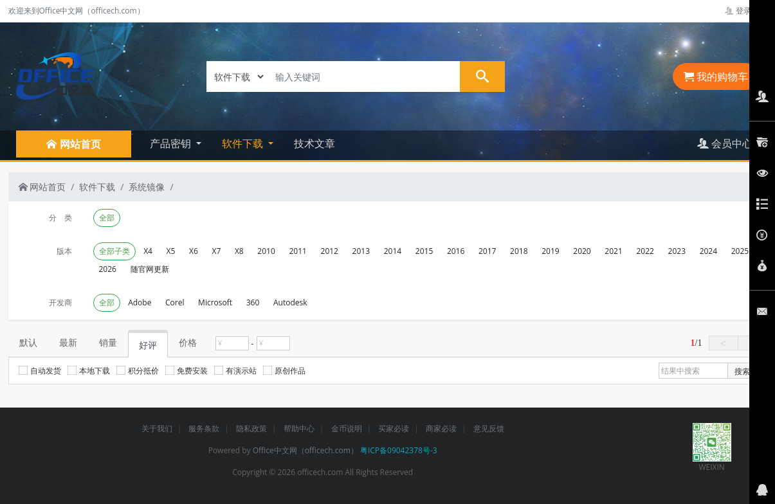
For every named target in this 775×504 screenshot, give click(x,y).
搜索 (742, 371)
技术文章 (314, 143)
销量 (108, 342)
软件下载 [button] (244, 143)
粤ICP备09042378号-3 (398, 450)
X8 (239, 251)
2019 (550, 251)
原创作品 (284, 370)
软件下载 (97, 187)
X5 (171, 251)
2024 (708, 251)
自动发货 (40, 370)
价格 (188, 342)
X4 (147, 251)
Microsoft (215, 302)
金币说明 (346, 428)
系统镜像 (147, 187)
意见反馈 (488, 428)
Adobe (139, 302)
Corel (174, 302)
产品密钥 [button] (172, 143)
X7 (216, 251)
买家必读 (393, 428)
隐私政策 (251, 428)
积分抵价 (137, 370)
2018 (518, 251)
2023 (677, 251)
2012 (329, 251)
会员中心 (724, 143)
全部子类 (114, 251)
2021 (613, 251)
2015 (424, 251)
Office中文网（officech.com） (305, 450)
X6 (193, 251)
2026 (107, 269)
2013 (361, 251)
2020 (581, 251)
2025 (740, 251)
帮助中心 (299, 428)
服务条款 (203, 428)
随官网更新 (150, 269)
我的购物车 (716, 76)
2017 (487, 251)
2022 (644, 251)
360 (253, 302)
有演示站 (235, 370)
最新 (68, 342)
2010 (266, 251)
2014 (392, 251)
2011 (297, 251)
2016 (455, 251)
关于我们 (156, 428)
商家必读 (441, 428)
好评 (148, 345)
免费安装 (186, 370)
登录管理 (746, 10)
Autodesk (290, 302)
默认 (28, 342)
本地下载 (89, 370)
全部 (106, 217)
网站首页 (42, 187)
